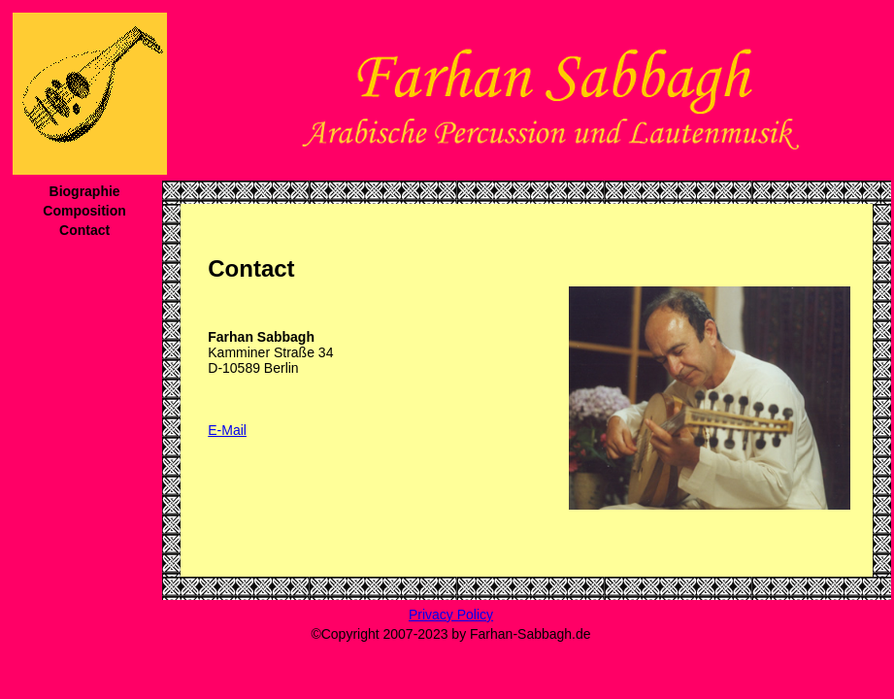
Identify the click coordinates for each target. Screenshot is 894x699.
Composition (84, 210)
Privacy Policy (451, 614)
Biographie (85, 191)
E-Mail (227, 430)
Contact (84, 230)
